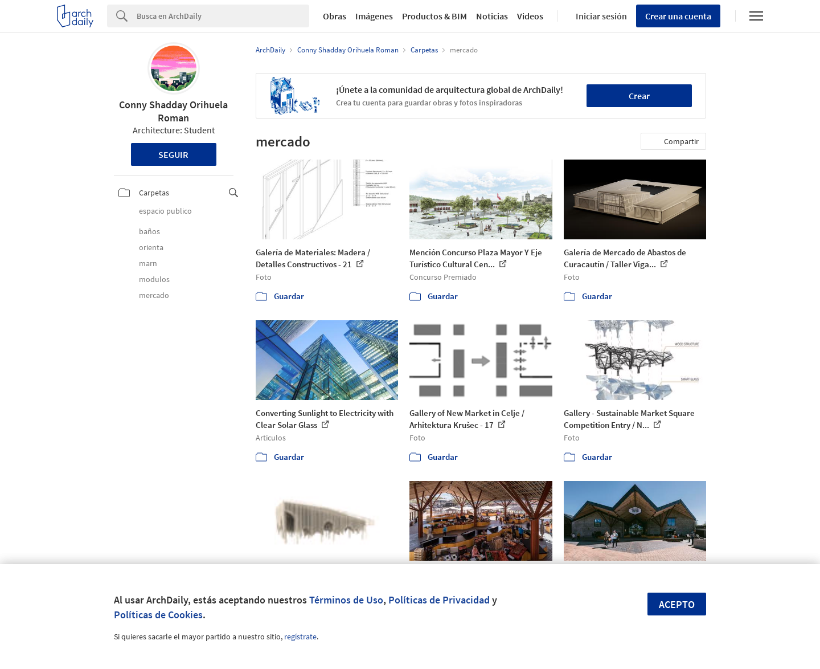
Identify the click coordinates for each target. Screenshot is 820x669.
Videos (530, 16)
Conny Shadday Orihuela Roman (173, 111)
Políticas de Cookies (158, 614)
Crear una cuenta (678, 16)
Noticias (492, 16)
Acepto (677, 604)
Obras (334, 16)
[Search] (223, 16)
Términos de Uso (346, 599)
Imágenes (374, 16)
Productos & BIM (434, 16)
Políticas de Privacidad (439, 599)
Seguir (173, 154)
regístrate (300, 636)
